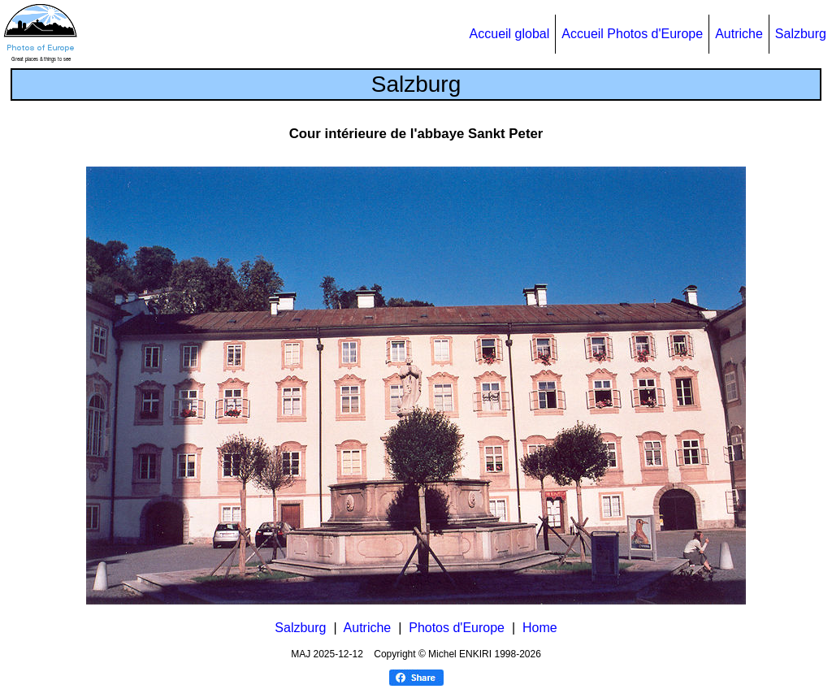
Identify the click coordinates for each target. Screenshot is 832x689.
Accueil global (510, 34)
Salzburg (800, 34)
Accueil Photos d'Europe (632, 34)
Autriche (739, 34)
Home (539, 628)
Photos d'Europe (457, 628)
